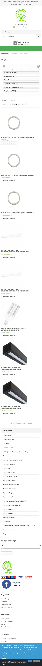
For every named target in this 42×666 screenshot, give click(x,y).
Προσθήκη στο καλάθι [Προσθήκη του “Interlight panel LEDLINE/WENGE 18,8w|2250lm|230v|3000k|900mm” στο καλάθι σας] (9, 376)
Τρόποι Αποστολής (6, 604)
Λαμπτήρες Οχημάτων (9, 509)
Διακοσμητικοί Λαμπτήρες (10, 476)
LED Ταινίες (6, 443)
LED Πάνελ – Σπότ (8, 447)
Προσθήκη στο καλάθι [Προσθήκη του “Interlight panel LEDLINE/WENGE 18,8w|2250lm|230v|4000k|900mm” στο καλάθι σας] (9, 415)
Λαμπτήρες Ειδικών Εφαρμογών (12, 505)
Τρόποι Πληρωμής (6, 601)
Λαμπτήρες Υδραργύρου (9, 488)
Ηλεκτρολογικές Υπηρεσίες (8, 638)
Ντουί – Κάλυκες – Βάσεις (10, 517)
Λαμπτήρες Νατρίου (8, 493)
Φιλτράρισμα (7, 553)
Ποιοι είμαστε (5, 618)
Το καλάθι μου (27, 4)
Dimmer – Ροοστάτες (9, 529)
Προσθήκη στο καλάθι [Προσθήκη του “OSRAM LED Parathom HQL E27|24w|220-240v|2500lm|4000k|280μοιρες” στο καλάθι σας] (9, 337)
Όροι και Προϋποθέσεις (7, 607)
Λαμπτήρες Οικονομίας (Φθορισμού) (13, 460)
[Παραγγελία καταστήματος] (14, 104)
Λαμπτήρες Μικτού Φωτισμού (11, 484)
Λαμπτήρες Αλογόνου (9, 472)
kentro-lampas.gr (11, 663)
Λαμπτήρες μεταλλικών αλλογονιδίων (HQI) (15, 501)
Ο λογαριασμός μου (16, 4)
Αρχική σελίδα (5, 53)
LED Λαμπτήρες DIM (8, 439)
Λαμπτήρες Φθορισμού (9, 464)
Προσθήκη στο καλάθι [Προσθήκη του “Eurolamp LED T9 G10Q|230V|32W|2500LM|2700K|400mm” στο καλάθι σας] (9, 182)
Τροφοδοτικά (6, 534)
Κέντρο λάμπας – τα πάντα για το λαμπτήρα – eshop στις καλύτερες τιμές (21, 2)
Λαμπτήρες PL (7, 468)
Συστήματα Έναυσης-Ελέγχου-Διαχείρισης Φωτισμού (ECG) (19, 525)
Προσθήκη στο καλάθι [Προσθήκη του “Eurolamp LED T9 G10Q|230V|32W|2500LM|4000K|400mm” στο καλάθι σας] (9, 220)
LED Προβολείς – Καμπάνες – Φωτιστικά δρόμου (16, 452)
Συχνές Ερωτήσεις (6, 627)
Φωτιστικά (6, 456)
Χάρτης (3, 624)
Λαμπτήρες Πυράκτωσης (10, 480)
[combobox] (21, 36)
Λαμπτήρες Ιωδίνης (8, 513)
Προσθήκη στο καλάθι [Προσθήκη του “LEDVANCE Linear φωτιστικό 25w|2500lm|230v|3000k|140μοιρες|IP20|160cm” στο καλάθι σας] (9, 259)
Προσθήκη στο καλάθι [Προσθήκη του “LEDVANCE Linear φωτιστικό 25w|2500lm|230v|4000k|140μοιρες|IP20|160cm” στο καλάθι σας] (9, 298)
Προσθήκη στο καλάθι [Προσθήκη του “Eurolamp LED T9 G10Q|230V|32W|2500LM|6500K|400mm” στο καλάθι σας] (9, 144)
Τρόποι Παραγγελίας (6, 599)
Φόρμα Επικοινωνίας (7, 621)
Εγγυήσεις (4, 641)
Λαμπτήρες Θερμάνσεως (9, 497)
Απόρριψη (5, 658)
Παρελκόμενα (6, 521)
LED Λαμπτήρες (7, 435)
